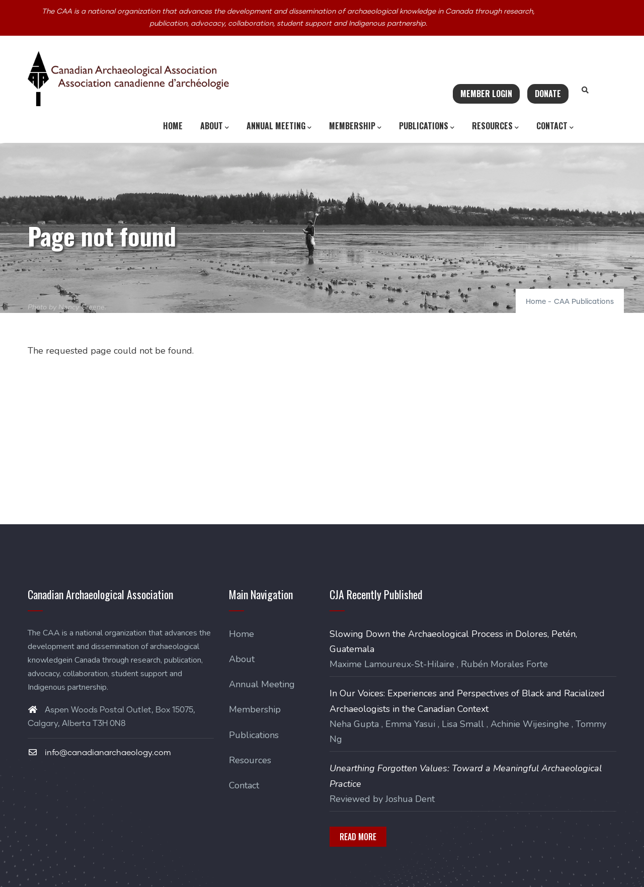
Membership (355, 126)
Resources (495, 126)
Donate (548, 94)
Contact (555, 126)
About (214, 126)
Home (173, 126)
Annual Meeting (279, 126)
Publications (426, 126)
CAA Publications (584, 301)
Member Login (486, 94)
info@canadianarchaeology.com (99, 753)
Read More (358, 837)
